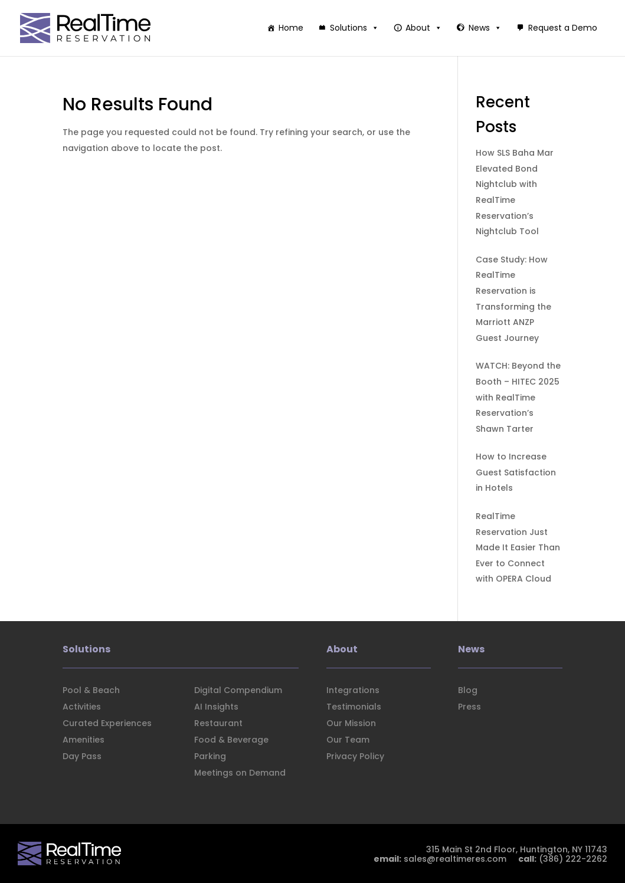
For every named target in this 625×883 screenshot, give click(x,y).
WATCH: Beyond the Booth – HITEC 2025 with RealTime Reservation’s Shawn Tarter (518, 397)
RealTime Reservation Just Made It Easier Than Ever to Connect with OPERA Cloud (518, 547)
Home (291, 28)
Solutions (354, 28)
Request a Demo (562, 28)
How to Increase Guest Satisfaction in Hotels (516, 472)
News (485, 28)
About (423, 28)
